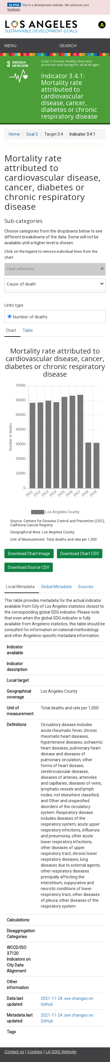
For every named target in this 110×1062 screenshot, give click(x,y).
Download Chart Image (29, 553)
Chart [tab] (11, 330)
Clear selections (55, 268)
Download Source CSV (28, 567)
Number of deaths (28, 317)
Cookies (34, 1051)
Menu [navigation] (10, 45)
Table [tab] (28, 330)
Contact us (14, 1051)
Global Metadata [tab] (56, 586)
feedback (13, 9)
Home (14, 134)
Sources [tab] (85, 586)
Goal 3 (32, 134)
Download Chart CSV (79, 553)
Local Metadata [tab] (20, 586)
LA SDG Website (60, 1051)
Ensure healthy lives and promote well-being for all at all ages (70, 63)
